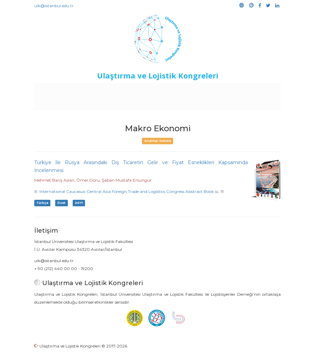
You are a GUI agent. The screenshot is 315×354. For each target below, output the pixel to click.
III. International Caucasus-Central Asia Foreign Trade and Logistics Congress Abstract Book (124, 191)
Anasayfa (57, 90)
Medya (166, 103)
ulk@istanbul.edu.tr (54, 5)
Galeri (147, 103)
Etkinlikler (166, 90)
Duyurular (194, 90)
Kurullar (81, 90)
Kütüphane (255, 90)
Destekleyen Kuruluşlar (122, 90)
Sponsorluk (224, 90)
